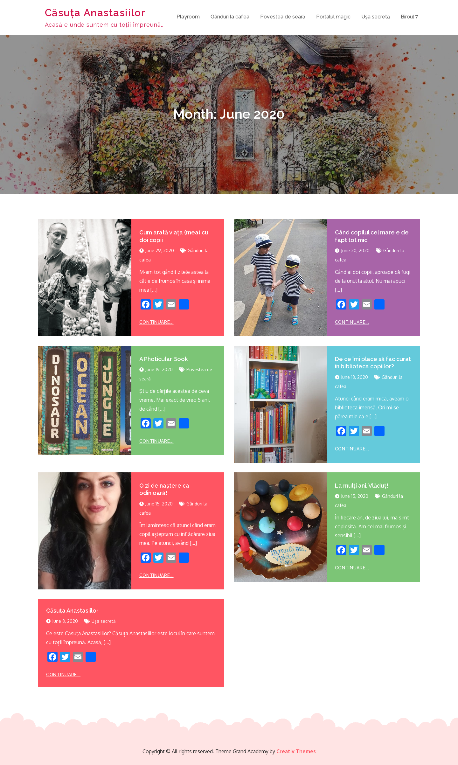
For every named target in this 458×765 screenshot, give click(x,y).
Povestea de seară (282, 17)
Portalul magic (333, 17)
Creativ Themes (296, 751)
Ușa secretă (375, 17)
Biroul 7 (409, 17)
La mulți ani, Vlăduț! (361, 486)
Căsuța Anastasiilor (95, 13)
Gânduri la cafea (230, 17)
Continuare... (156, 322)
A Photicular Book (163, 359)
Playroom (188, 17)
